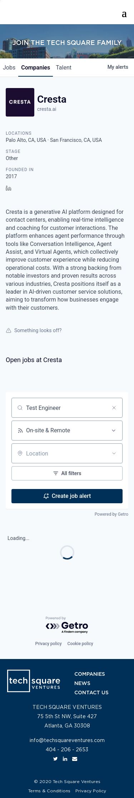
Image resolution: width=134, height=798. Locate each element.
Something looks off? (33, 330)
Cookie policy (80, 643)
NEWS (82, 683)
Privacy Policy (90, 791)
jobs (9, 67)
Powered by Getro (111, 514)
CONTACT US (91, 692)
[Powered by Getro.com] (67, 625)
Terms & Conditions (49, 791)
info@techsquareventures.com (67, 740)
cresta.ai (46, 109)
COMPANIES (89, 674)
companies (35, 67)
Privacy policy (48, 643)
